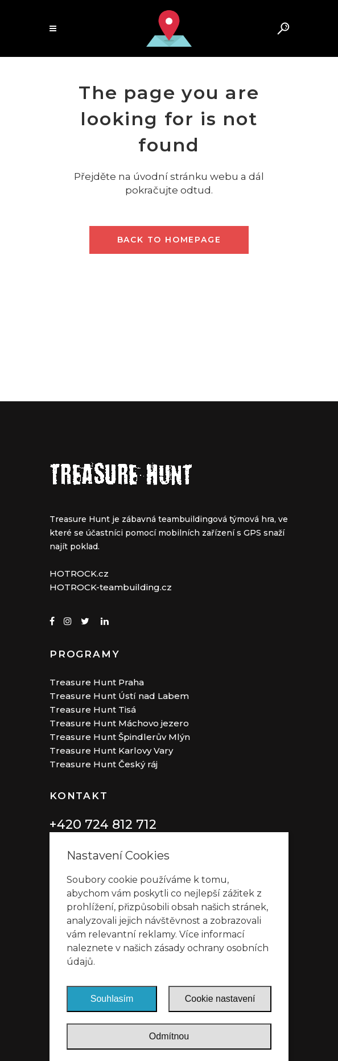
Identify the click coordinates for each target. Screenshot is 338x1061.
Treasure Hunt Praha (97, 682)
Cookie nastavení (220, 999)
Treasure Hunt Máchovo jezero (119, 723)
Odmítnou (169, 1036)
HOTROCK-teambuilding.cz (111, 587)
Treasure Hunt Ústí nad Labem (119, 695)
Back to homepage (169, 240)
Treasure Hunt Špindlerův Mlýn (120, 736)
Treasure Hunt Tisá (93, 709)
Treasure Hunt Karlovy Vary (111, 750)
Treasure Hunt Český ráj (104, 764)
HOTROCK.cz (79, 573)
